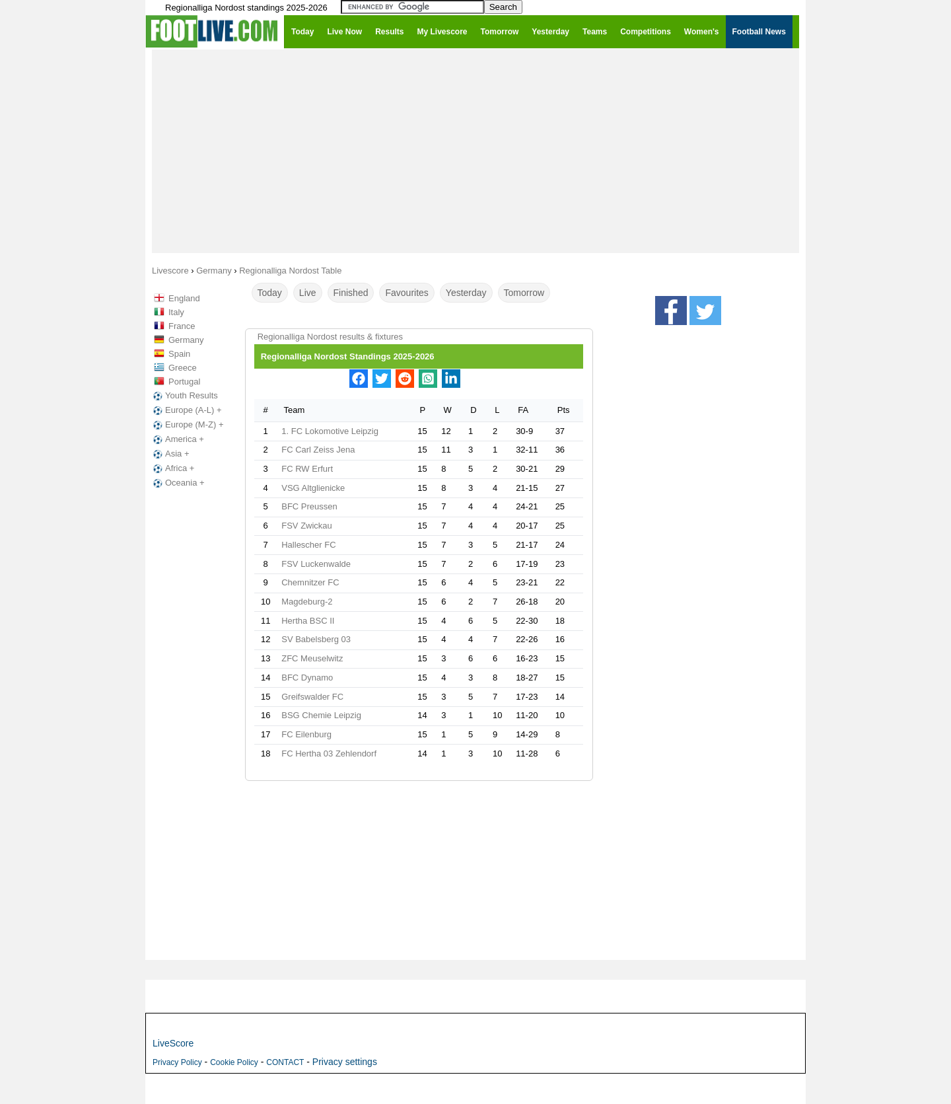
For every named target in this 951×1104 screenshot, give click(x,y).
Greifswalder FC (312, 697)
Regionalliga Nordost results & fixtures (330, 337)
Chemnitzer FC (310, 582)
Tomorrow (524, 292)
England (184, 298)
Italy (176, 312)
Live (307, 292)
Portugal (184, 381)
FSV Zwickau (306, 526)
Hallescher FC (308, 545)
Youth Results (184, 395)
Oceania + (178, 483)
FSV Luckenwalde (316, 564)
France (181, 326)
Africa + (172, 468)
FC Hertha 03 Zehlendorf (328, 753)
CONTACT (285, 1062)
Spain (179, 354)
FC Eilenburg (306, 734)
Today (270, 292)
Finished (351, 292)
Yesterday (466, 292)
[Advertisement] (475, 150)
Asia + (170, 454)
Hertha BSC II (307, 621)
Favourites (406, 292)
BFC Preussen (309, 506)
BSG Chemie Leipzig (321, 715)
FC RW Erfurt (307, 469)
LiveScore (173, 1043)
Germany (185, 340)
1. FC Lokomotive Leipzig (329, 431)
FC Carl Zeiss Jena (318, 450)
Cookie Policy (234, 1062)
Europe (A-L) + (186, 410)
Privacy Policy (177, 1062)
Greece (182, 368)
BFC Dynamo (307, 677)
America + (177, 439)
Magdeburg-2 (306, 602)
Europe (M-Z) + (187, 425)
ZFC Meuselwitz (312, 658)
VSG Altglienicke (313, 488)
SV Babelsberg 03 (316, 639)
